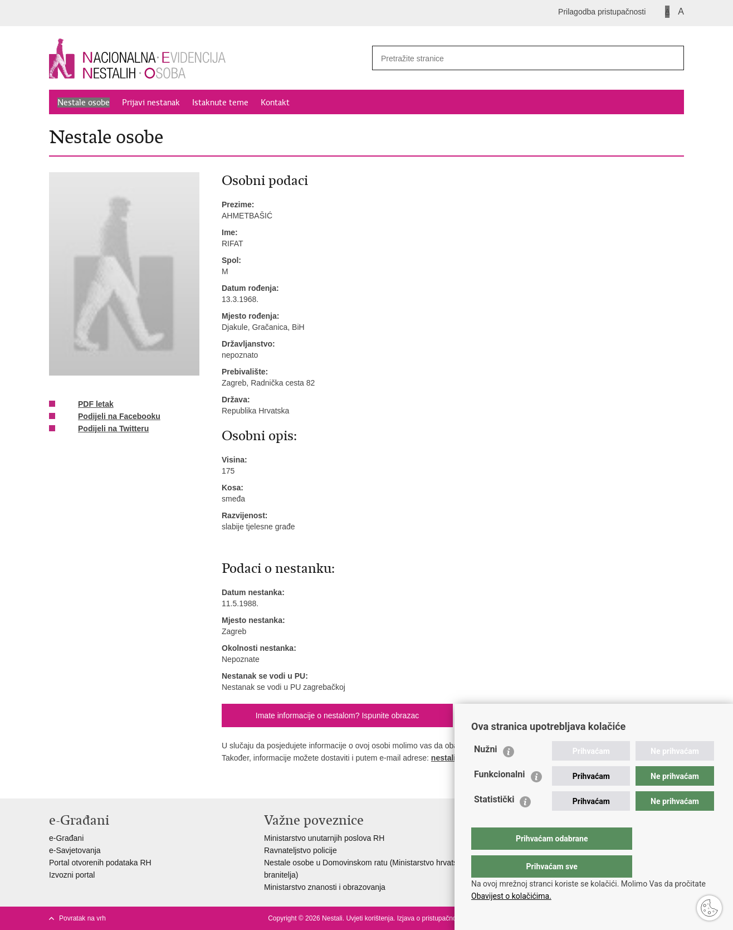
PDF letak (88, 405)
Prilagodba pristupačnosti (602, 11)
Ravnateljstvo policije (300, 850)
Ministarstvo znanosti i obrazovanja (324, 887)
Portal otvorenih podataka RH (100, 862)
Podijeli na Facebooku (111, 417)
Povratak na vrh (82, 918)
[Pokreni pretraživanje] (671, 58)
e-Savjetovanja (75, 850)
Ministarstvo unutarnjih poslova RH (324, 838)
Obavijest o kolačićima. (511, 896)
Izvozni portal (72, 874)
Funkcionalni (499, 796)
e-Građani (66, 838)
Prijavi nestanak (151, 103)
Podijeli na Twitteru (105, 429)
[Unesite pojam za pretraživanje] (511, 58)
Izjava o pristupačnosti (430, 918)
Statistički (494, 821)
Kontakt (275, 103)
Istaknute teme (220, 103)
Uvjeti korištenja (369, 918)
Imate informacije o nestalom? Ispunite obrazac (337, 715)
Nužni (485, 771)
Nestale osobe (83, 103)
